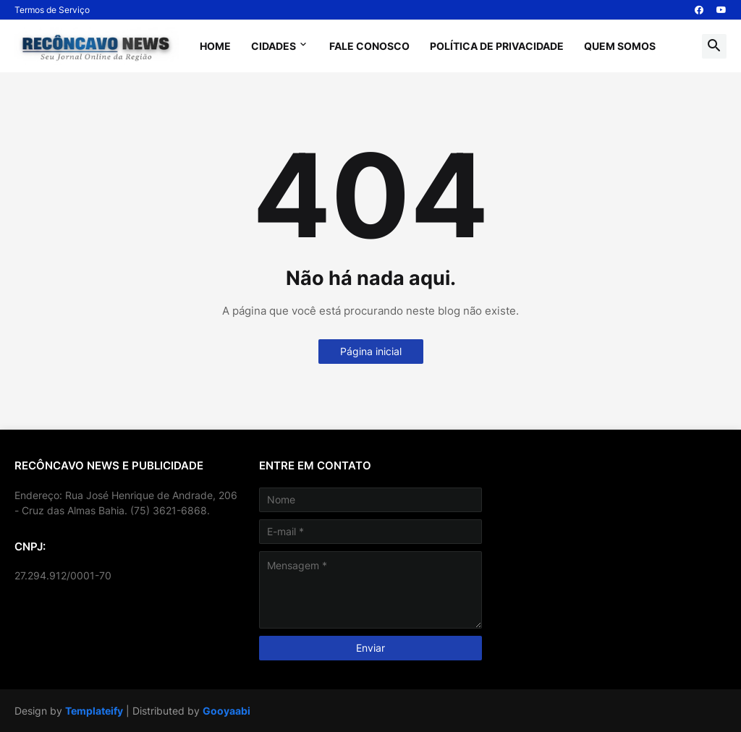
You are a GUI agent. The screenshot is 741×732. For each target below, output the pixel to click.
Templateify (94, 711)
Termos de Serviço (52, 9)
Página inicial (371, 351)
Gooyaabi (226, 711)
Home (215, 46)
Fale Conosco (369, 46)
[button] (714, 46)
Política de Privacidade (497, 46)
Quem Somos (620, 46)
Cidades (273, 46)
